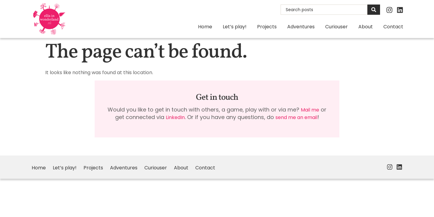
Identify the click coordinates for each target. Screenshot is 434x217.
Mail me (310, 109)
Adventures (301, 27)
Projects (267, 27)
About (365, 27)
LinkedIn (175, 117)
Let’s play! (235, 27)
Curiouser (336, 27)
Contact (393, 27)
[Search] (373, 10)
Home (205, 27)
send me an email (296, 117)
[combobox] (324, 10)
